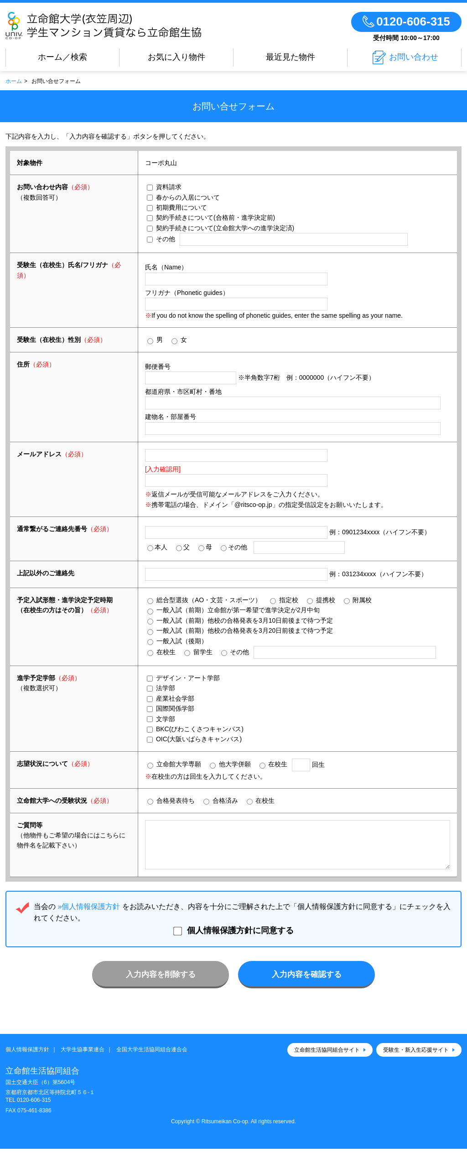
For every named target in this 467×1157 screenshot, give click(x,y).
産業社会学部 (170, 698)
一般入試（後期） (177, 641)
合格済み (220, 801)
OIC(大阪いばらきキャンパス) (194, 739)
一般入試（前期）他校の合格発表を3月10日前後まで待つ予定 (240, 621)
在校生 (161, 652)
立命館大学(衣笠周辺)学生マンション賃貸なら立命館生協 (129, 25)
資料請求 (164, 187)
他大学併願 (230, 764)
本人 (157, 547)
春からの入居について (183, 197)
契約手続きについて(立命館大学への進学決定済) (220, 228)
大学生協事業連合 (82, 1057)
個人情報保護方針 (27, 1057)
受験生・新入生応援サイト (416, 1058)
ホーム (13, 81)
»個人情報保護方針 (88, 915)
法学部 (161, 688)
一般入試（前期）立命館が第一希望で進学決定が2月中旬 (233, 610)
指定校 (284, 600)
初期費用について (177, 207)
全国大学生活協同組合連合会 (151, 1057)
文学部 (161, 719)
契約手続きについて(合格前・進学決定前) (211, 217)
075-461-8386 (34, 1119)
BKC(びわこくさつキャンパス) (195, 729)
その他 (161, 239)
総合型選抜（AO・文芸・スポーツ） (204, 600)
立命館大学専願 (174, 764)
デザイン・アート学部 (183, 678)
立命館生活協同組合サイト (327, 1058)
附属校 (358, 600)
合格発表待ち (171, 801)
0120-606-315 (34, 1108)
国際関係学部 (170, 708)
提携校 (321, 600)
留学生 (198, 652)
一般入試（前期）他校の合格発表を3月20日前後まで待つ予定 (240, 631)
